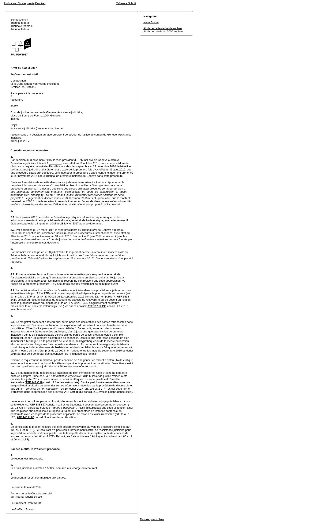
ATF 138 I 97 (38, 404)
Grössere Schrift (126, 3)
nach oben (157, 519)
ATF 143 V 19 (34, 382)
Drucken (40, 3)
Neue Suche (151, 22)
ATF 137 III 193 (96, 306)
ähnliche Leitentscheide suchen (162, 28)
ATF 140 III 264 (73, 391)
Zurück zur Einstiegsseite (19, 3)
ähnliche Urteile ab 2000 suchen (163, 31)
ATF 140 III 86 (25, 417)
